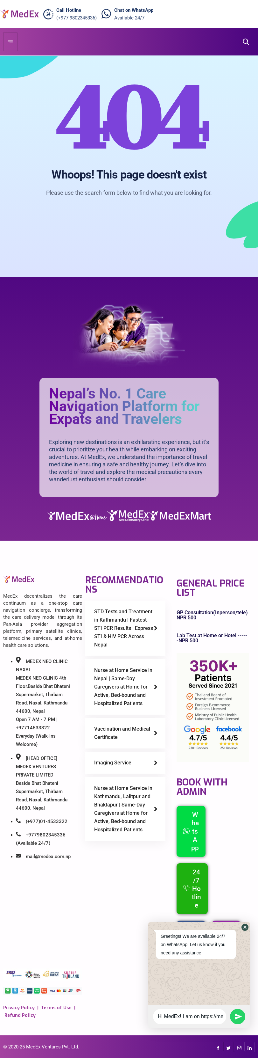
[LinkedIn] (249, 1047)
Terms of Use (56, 1008)
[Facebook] (218, 1047)
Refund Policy (20, 1015)
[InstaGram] (239, 1047)
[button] (244, 927)
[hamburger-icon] (10, 42)
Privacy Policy (19, 1008)
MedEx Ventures (43, 1047)
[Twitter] (228, 1047)
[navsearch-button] (244, 41)
